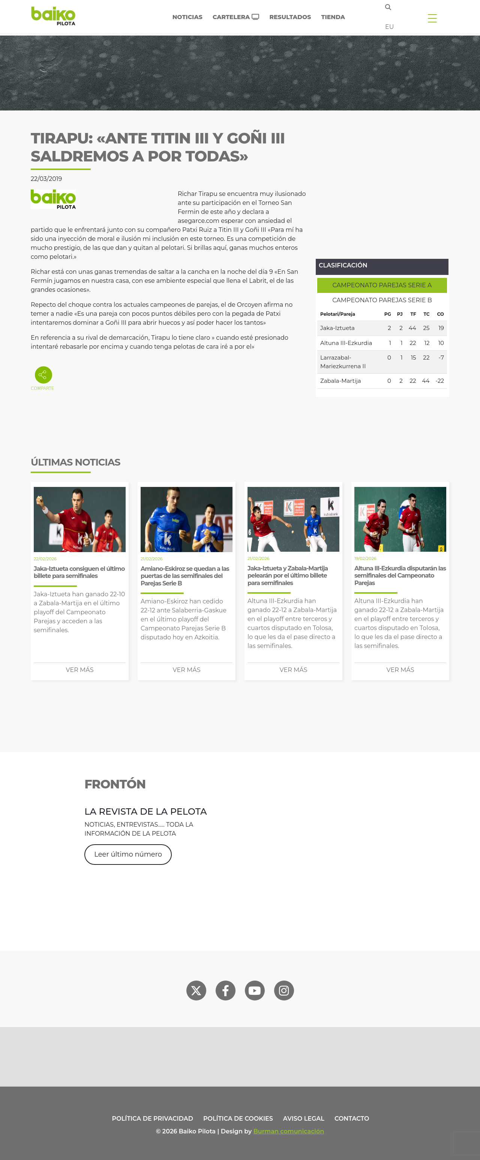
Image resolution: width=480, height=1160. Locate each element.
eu (389, 26)
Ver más (80, 669)
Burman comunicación (289, 1131)
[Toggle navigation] (432, 18)
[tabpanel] (382, 348)
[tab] (382, 285)
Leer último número (128, 854)
